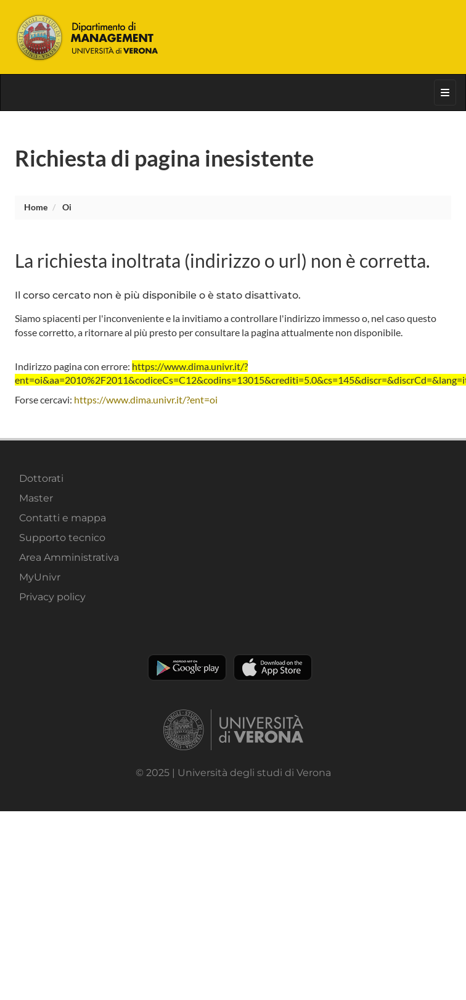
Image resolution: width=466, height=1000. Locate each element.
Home (35, 207)
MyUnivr (39, 577)
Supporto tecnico (62, 537)
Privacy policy (52, 597)
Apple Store (272, 667)
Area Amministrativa (69, 557)
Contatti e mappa (62, 518)
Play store (187, 667)
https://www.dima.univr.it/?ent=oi (146, 399)
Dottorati (41, 478)
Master (36, 498)
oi (67, 207)
